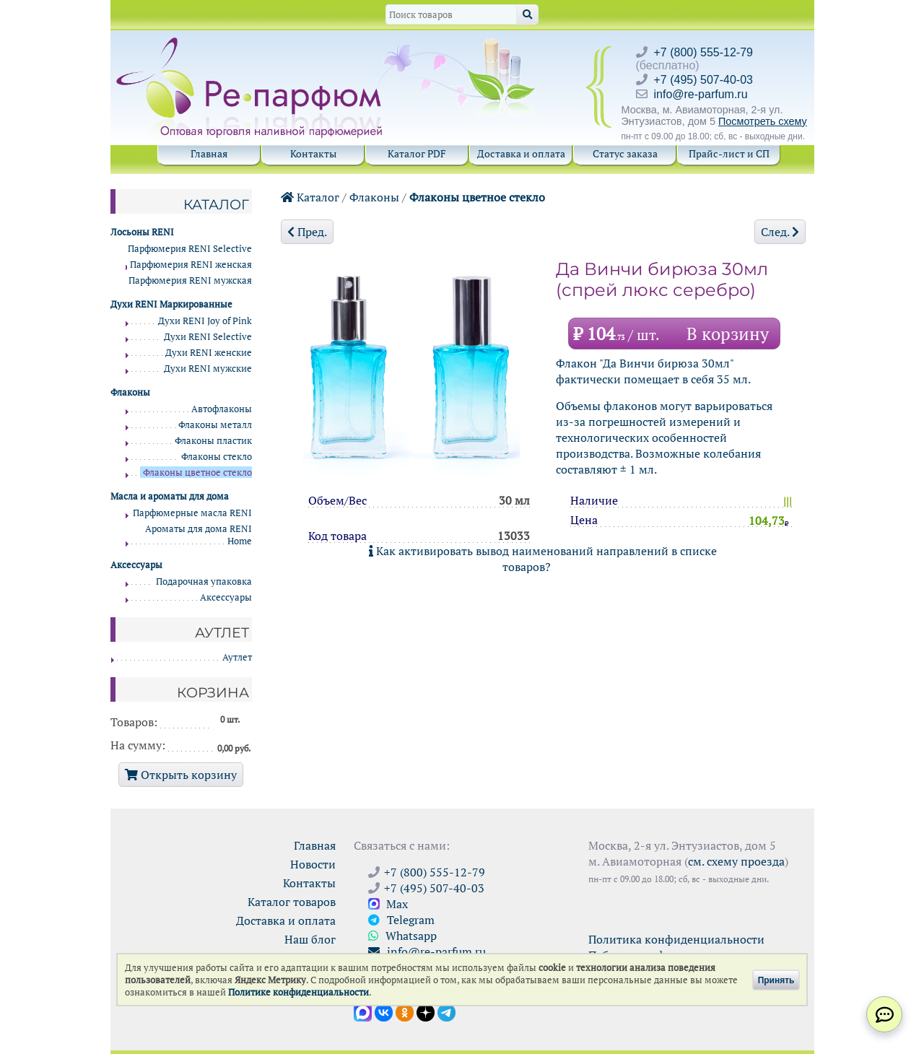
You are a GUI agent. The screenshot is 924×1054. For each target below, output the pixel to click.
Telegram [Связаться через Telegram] (401, 920)
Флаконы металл (215, 425)
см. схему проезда (736, 861)
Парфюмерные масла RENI (192, 513)
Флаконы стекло (216, 456)
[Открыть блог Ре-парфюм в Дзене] (426, 1011)
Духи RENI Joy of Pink (205, 321)
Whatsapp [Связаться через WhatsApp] (402, 936)
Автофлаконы (221, 409)
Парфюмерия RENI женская (191, 264)
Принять (776, 980)
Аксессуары (226, 597)
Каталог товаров (292, 902)
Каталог (310, 197)
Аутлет (237, 657)
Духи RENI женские (208, 353)
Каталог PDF (417, 153)
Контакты (313, 153)
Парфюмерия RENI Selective (190, 249)
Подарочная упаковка (204, 581)
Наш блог (310, 939)
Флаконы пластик (213, 441)
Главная (209, 153)
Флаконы (374, 197)
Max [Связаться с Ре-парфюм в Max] (388, 904)
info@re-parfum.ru (701, 94)
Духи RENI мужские (208, 368)
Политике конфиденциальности (298, 992)
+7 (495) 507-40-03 (703, 80)
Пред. (307, 232)
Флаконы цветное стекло (477, 197)
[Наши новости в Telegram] (446, 1011)
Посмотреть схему (762, 121)
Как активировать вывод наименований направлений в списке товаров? (543, 559)
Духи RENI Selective (208, 337)
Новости (313, 864)
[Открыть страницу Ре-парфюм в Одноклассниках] (405, 1011)
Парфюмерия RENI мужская (190, 280)
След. (780, 232)
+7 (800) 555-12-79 (703, 52)
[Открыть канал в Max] (363, 1011)
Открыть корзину (181, 775)
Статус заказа (625, 153)
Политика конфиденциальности (676, 939)
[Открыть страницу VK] (384, 1011)
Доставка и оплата (521, 153)
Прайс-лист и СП (729, 153)
